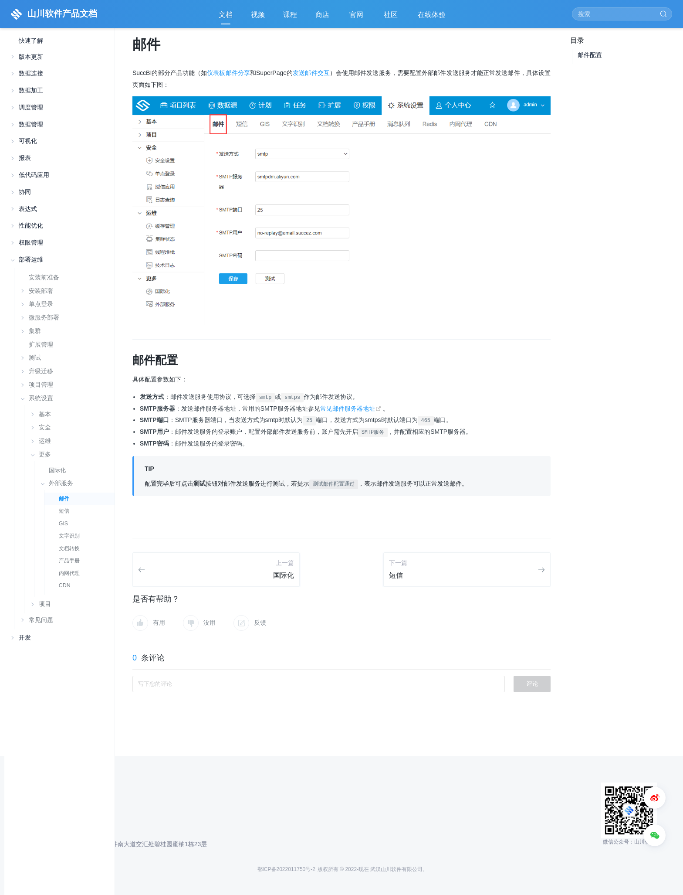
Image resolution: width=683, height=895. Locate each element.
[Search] (622, 13)
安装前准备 (44, 277)
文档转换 (69, 548)
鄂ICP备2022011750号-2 (286, 869)
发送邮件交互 (311, 72)
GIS (63, 524)
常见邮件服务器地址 (351, 408)
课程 (290, 14)
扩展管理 (41, 344)
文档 (226, 14)
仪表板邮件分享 (228, 72)
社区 (391, 17)
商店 (323, 17)
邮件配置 (590, 54)
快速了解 (31, 40)
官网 (357, 17)
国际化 (57, 470)
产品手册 (69, 561)
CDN (65, 585)
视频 (258, 14)
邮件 (64, 499)
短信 (64, 511)
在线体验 (432, 17)
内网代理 (69, 573)
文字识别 (69, 536)
